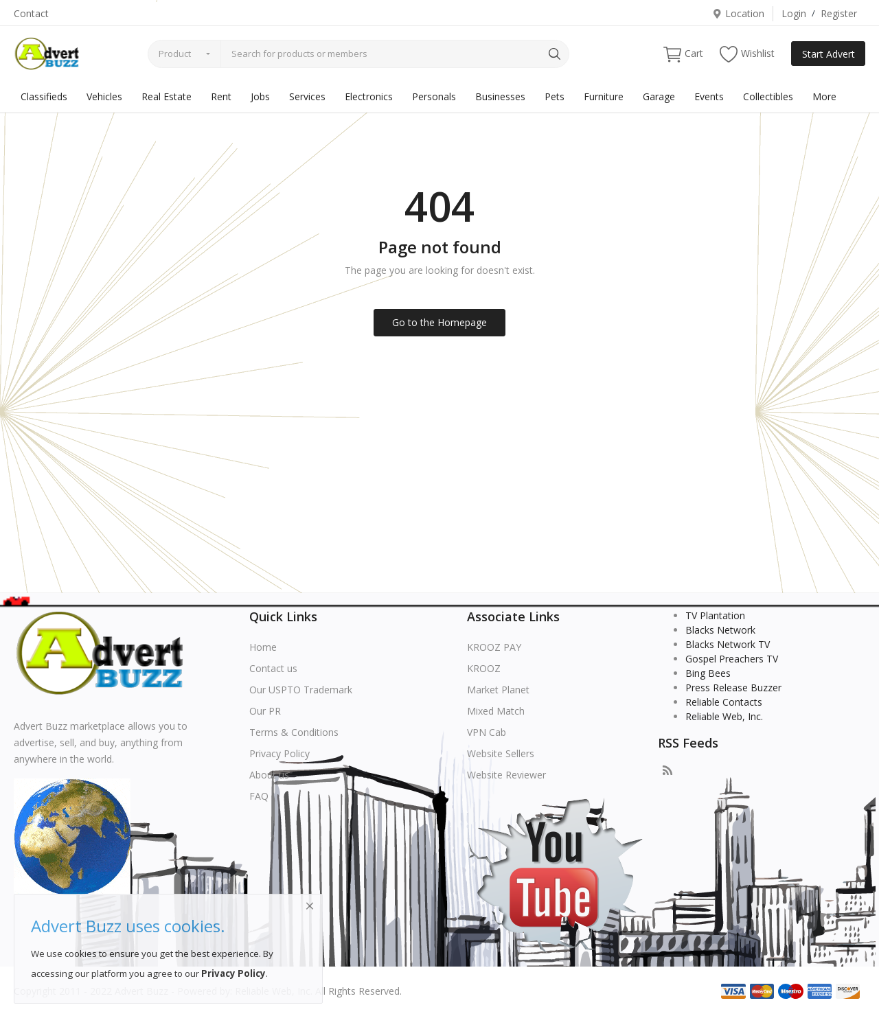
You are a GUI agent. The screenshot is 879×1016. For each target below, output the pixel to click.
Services (307, 96)
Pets (554, 96)
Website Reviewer (506, 774)
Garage (659, 96)
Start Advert (828, 53)
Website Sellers (500, 753)
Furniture (604, 96)
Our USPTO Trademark (300, 689)
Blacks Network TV (727, 644)
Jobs (260, 96)
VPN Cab (486, 732)
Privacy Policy (279, 753)
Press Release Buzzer (733, 687)
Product (175, 53)
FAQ (259, 796)
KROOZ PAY (494, 647)
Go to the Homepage (439, 322)
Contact (31, 13)
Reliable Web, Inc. (724, 716)
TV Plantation (715, 615)
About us (269, 774)
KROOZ (484, 668)
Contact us (273, 668)
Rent (221, 96)
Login (793, 13)
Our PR (265, 710)
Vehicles (104, 96)
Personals (434, 96)
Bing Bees (708, 673)
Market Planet (498, 689)
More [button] (824, 96)
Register (839, 13)
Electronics (369, 96)
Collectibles (768, 96)
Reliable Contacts (723, 701)
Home (263, 647)
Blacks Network (720, 629)
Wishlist (747, 54)
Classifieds (44, 96)
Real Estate (166, 96)
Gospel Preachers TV (731, 658)
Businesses (500, 96)
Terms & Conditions (294, 732)
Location (738, 13)
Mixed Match (496, 710)
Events (709, 96)
